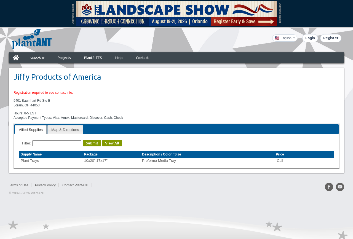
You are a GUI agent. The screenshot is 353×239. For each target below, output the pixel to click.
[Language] (284, 38)
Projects (64, 58)
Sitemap (101, 185)
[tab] (31, 129)
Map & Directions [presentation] (65, 130)
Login (310, 38)
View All (112, 143)
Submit (92, 143)
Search (37, 58)
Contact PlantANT (75, 185)
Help (119, 58)
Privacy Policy (45, 185)
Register (330, 38)
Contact (142, 58)
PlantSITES (93, 58)
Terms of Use (18, 185)
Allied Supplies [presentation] (31, 130)
